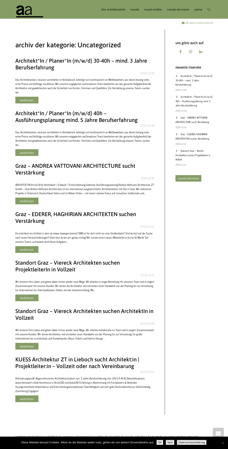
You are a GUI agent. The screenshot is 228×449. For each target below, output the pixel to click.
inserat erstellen (153, 9)
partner (198, 9)
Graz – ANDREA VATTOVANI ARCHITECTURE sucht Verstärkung (192, 119)
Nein (170, 442)
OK (160, 442)
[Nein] (223, 443)
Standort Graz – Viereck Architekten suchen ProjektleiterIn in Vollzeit (192, 155)
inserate (134, 9)
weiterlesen (27, 100)
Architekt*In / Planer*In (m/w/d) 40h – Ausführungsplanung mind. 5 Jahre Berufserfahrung (193, 101)
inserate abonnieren (178, 9)
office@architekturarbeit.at (197, 22)
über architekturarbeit (113, 9)
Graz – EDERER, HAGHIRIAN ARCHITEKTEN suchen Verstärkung (192, 136)
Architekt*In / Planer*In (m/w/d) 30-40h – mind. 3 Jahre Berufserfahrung (193, 80)
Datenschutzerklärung (191, 442)
